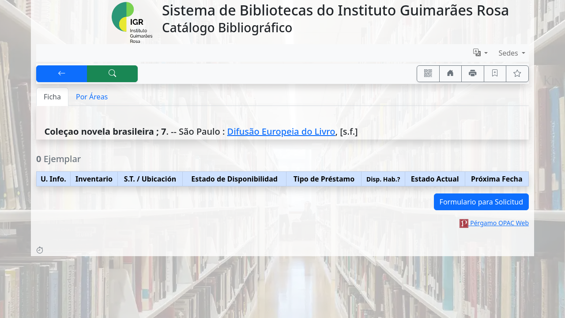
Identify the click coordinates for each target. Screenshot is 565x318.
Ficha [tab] (52, 97)
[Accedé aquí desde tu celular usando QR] (428, 73)
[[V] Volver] (61, 73)
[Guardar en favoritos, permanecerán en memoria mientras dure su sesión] (495, 73)
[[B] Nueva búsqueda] (112, 73)
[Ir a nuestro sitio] (450, 73)
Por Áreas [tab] (92, 97)
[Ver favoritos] (517, 73)
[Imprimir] (472, 73)
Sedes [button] (509, 53)
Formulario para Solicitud (481, 202)
